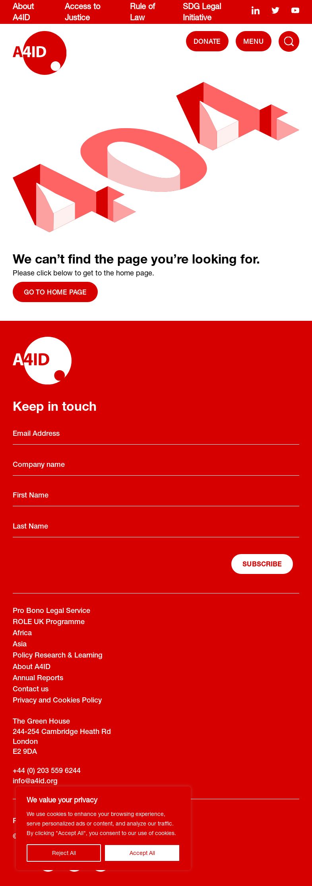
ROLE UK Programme (49, 622)
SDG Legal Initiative (202, 12)
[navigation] (253, 41)
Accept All (142, 852)
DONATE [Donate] (207, 41)
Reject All (64, 852)
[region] (103, 828)
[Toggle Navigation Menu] (289, 41)
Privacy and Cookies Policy (57, 701)
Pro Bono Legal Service (51, 611)
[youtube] (295, 10)
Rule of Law (142, 12)
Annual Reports (38, 678)
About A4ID (23, 12)
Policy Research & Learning (58, 656)
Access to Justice (82, 12)
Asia (20, 644)
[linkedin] (256, 10)
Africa (22, 633)
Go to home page (55, 292)
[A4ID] (39, 53)
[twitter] (275, 10)
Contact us (30, 689)
